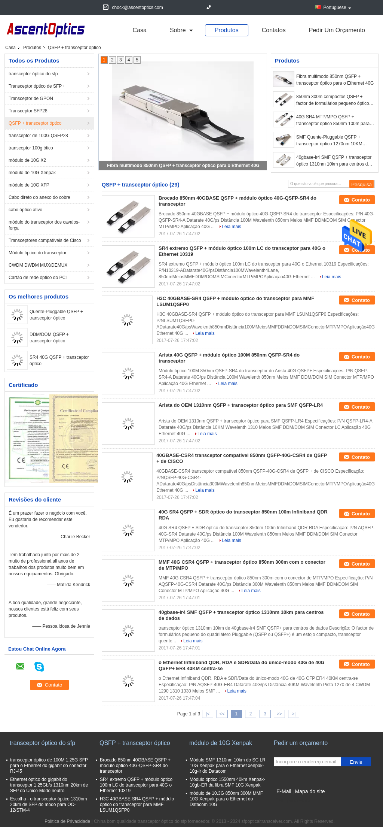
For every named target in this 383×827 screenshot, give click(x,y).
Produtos (227, 30)
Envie (356, 762)
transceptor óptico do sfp (33, 73)
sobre (178, 30)
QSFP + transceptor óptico (35, 123)
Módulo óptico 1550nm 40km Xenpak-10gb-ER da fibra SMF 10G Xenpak (227, 782)
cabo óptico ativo (25, 209)
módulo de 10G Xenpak (32, 172)
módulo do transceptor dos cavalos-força (44, 225)
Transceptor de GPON (31, 98)
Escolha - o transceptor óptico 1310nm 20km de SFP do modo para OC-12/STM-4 (48, 804)
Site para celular (292, 800)
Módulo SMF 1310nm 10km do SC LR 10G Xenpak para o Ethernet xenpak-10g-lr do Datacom (228, 765)
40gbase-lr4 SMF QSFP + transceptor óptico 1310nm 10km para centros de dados (334, 161)
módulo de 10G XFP (29, 185)
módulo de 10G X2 (27, 160)
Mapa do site (310, 791)
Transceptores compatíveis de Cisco (45, 240)
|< (207, 714)
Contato (361, 200)
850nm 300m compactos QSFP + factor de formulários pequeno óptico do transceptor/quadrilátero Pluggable (333, 100)
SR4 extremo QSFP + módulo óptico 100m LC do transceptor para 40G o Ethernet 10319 (136, 785)
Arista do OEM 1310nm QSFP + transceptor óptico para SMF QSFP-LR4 (241, 405)
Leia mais (231, 226)
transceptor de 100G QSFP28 (38, 135)
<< (221, 714)
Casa (140, 30)
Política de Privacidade (67, 821)
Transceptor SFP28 (28, 110)
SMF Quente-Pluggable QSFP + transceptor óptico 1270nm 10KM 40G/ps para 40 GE (329, 140)
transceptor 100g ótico (31, 148)
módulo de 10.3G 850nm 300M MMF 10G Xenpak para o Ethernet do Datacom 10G (226, 799)
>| (293, 714)
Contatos (274, 30)
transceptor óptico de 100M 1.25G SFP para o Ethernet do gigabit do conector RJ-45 (49, 765)
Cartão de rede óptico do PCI (38, 277)
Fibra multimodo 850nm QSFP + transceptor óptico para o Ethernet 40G (183, 165)
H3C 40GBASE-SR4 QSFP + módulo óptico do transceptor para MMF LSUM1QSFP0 (137, 804)
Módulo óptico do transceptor (38, 252)
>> (279, 714)
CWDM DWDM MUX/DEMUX (38, 265)
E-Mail (283, 791)
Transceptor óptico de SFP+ (36, 86)
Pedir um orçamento (337, 30)
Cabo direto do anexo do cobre (39, 197)
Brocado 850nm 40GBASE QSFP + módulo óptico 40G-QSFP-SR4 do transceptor (135, 765)
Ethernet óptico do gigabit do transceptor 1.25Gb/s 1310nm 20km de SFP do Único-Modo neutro (49, 785)
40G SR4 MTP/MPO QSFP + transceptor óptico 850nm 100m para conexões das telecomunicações (333, 120)
